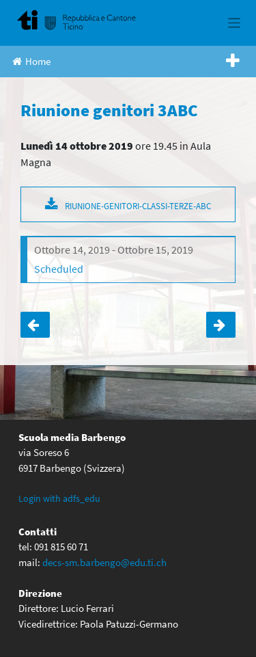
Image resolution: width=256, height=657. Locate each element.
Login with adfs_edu (59, 498)
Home (31, 61)
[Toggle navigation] (234, 23)
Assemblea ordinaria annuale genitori (35, 325)
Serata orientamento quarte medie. (221, 325)
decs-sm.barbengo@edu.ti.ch (104, 562)
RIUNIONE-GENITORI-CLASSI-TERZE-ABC (138, 205)
